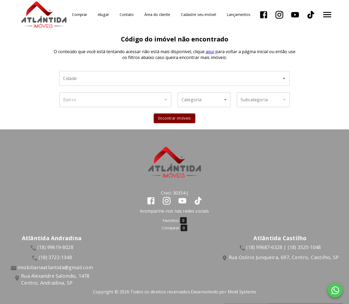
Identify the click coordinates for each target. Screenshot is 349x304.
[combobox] (174, 78)
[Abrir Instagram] (279, 14)
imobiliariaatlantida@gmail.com (55, 267)
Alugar (103, 14)
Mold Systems (242, 292)
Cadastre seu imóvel (198, 14)
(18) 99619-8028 (55, 247)
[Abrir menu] (327, 14)
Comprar (79, 14)
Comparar (174, 228)
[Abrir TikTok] (310, 14)
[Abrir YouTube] (295, 14)
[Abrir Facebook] (263, 14)
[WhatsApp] (335, 290)
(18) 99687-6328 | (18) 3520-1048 (283, 247)
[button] (204, 99)
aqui (210, 51)
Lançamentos (238, 14)
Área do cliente (157, 14)
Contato (127, 14)
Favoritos (175, 220)
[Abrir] (284, 78)
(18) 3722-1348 (55, 257)
